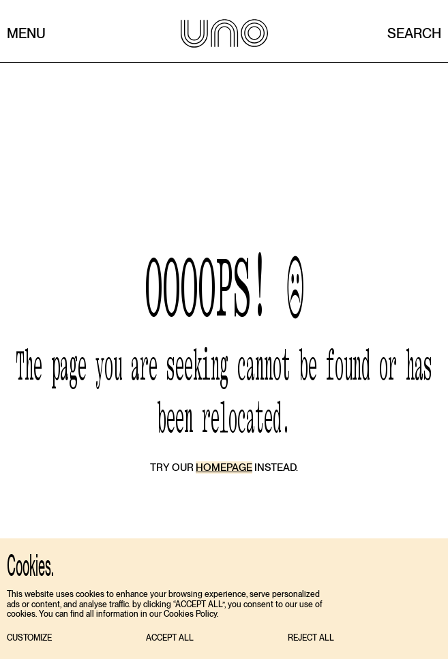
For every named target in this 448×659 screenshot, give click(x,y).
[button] (29, 638)
